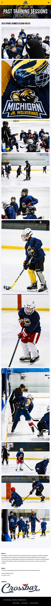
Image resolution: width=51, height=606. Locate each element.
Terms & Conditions (34, 603)
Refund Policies (16, 603)
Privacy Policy (25, 603)
